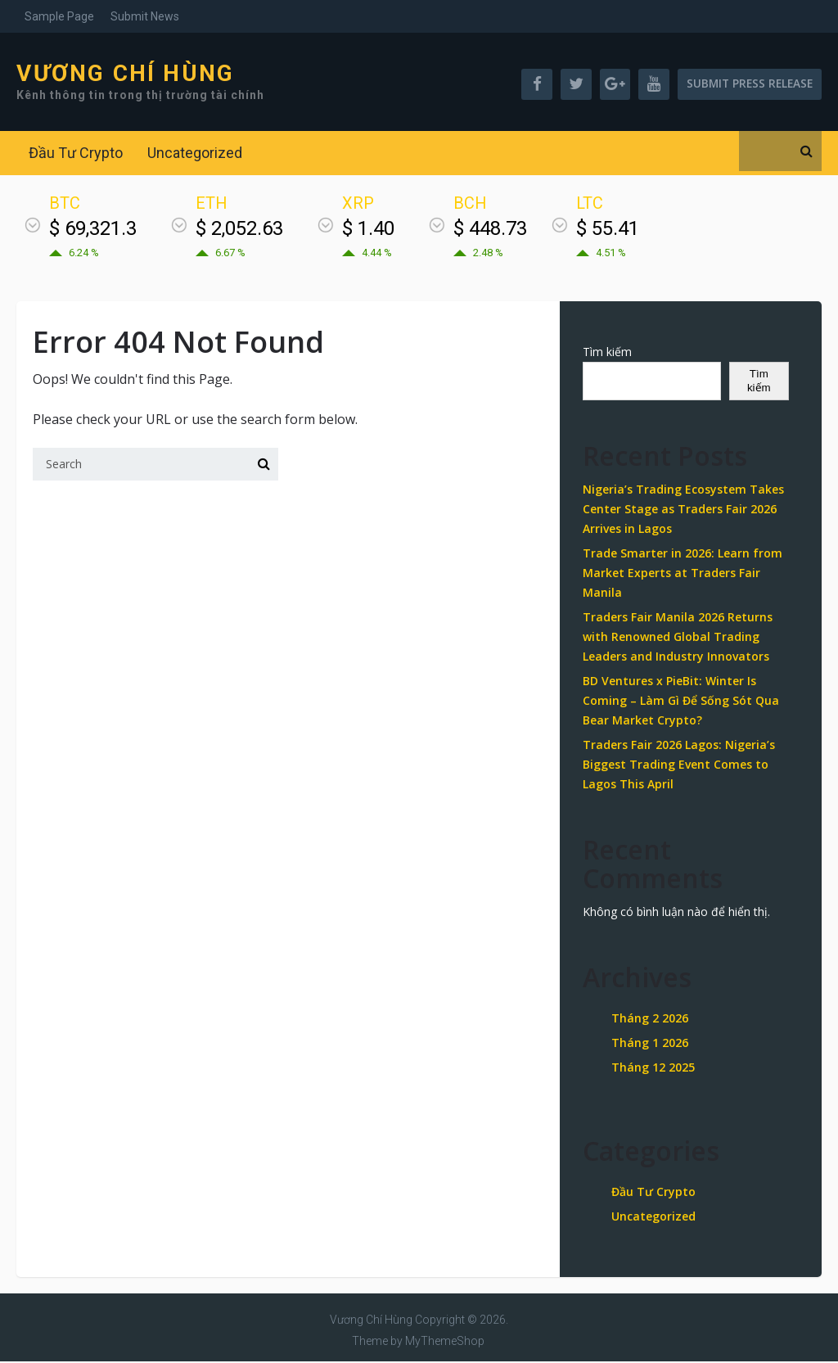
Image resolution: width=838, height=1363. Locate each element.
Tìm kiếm (607, 353)
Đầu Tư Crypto (76, 154)
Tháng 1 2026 (649, 1045)
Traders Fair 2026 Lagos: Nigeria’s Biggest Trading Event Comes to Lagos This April (679, 765)
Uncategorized (194, 154)
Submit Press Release (746, 85)
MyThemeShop (444, 1342)
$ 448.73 (490, 230)
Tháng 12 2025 (653, 1069)
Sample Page (59, 16)
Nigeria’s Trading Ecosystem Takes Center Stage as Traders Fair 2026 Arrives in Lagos (683, 510)
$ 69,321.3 (93, 230)
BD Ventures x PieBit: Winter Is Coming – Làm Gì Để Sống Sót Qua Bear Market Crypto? (681, 702)
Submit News (144, 16)
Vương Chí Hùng (125, 73)
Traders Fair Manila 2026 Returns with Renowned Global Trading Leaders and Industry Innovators (678, 638)
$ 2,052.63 (239, 230)
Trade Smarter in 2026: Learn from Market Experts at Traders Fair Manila (682, 574)
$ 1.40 (368, 230)
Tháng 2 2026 (649, 1020)
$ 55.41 (607, 230)
